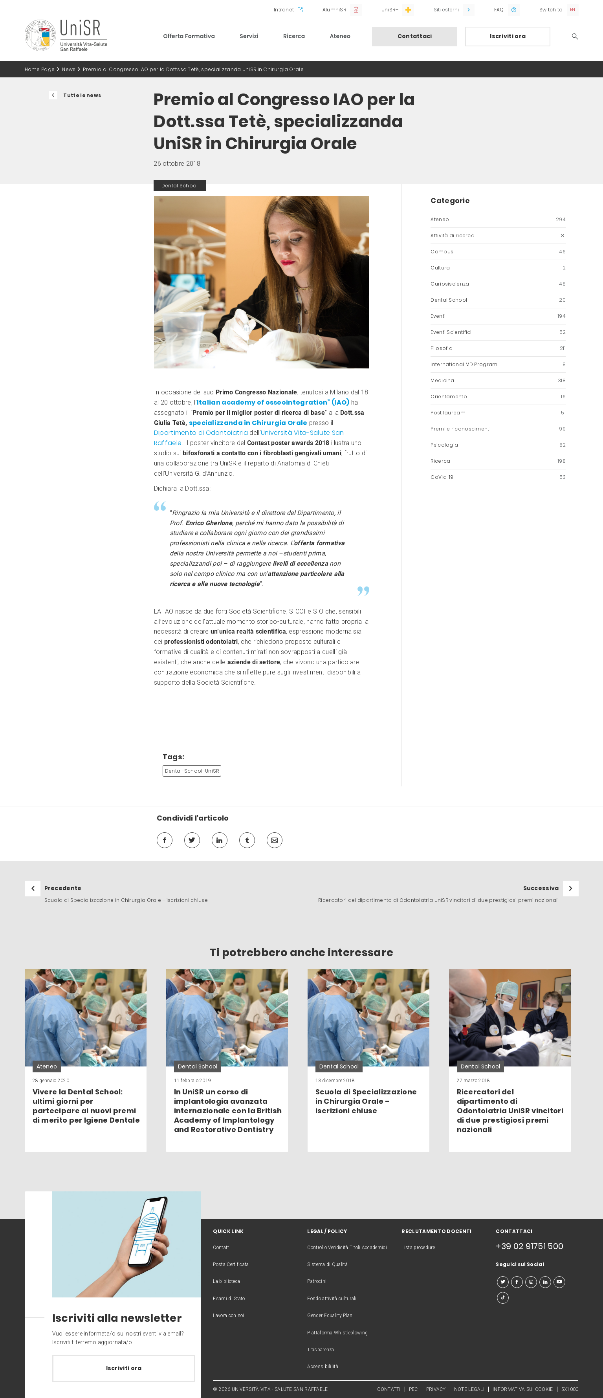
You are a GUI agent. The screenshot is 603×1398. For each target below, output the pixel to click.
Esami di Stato (229, 1298)
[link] (86, 1060)
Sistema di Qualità (327, 1264)
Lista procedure (418, 1247)
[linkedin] (219, 840)
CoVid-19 (498, 477)
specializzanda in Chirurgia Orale (248, 422)
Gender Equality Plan (329, 1315)
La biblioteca (226, 1281)
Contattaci (415, 36)
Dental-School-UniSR (192, 771)
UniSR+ (389, 9)
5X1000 (570, 1389)
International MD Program (498, 364)
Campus (498, 252)
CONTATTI (388, 1389)
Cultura (498, 268)
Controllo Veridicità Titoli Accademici (347, 1247)
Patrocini (316, 1281)
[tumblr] (247, 840)
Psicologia (498, 445)
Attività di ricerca (498, 236)
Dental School (498, 300)
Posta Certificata (231, 1264)
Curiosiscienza (498, 284)
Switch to (551, 9)
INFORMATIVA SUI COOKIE (523, 1389)
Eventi (498, 316)
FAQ (499, 9)
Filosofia (498, 348)
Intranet (284, 9)
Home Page (40, 69)
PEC (413, 1389)
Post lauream (498, 413)
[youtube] (559, 1282)
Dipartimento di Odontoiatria (201, 432)
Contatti (221, 1247)
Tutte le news (82, 95)
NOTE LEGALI (469, 1389)
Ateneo (340, 36)
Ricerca (294, 36)
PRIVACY (436, 1389)
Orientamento (498, 397)
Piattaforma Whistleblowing (337, 1333)
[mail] (274, 840)
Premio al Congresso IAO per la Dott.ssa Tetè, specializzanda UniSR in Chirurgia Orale (193, 69)
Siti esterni (446, 9)
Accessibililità (322, 1366)
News (68, 69)
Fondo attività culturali (331, 1298)
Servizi (249, 36)
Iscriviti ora (508, 36)
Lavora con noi (228, 1315)
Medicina (498, 381)
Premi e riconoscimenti (498, 429)
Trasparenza (320, 1349)
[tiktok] (503, 1298)
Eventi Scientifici (498, 332)
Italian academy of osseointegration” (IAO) (273, 402)
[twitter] (192, 840)
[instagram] (531, 1282)
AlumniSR (334, 9)
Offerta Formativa (189, 36)
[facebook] (164, 840)
